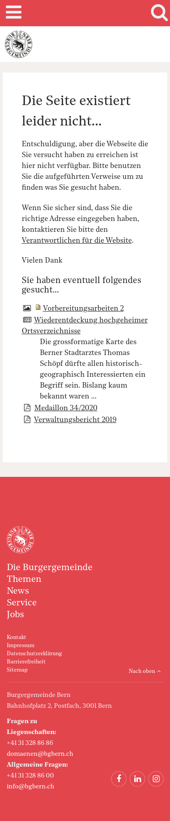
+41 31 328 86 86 (30, 743)
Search (158, 13)
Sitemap (17, 670)
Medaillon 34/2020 (65, 408)
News (18, 591)
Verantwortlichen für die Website (77, 241)
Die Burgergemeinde (49, 567)
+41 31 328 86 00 (30, 776)
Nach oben (142, 671)
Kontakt (16, 637)
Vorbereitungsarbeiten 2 (83, 308)
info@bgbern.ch (30, 786)
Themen (24, 579)
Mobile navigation (12, 13)
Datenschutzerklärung (34, 654)
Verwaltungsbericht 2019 (75, 420)
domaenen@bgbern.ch (40, 754)
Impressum (20, 645)
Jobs (15, 614)
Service (22, 603)
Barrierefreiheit (26, 662)
